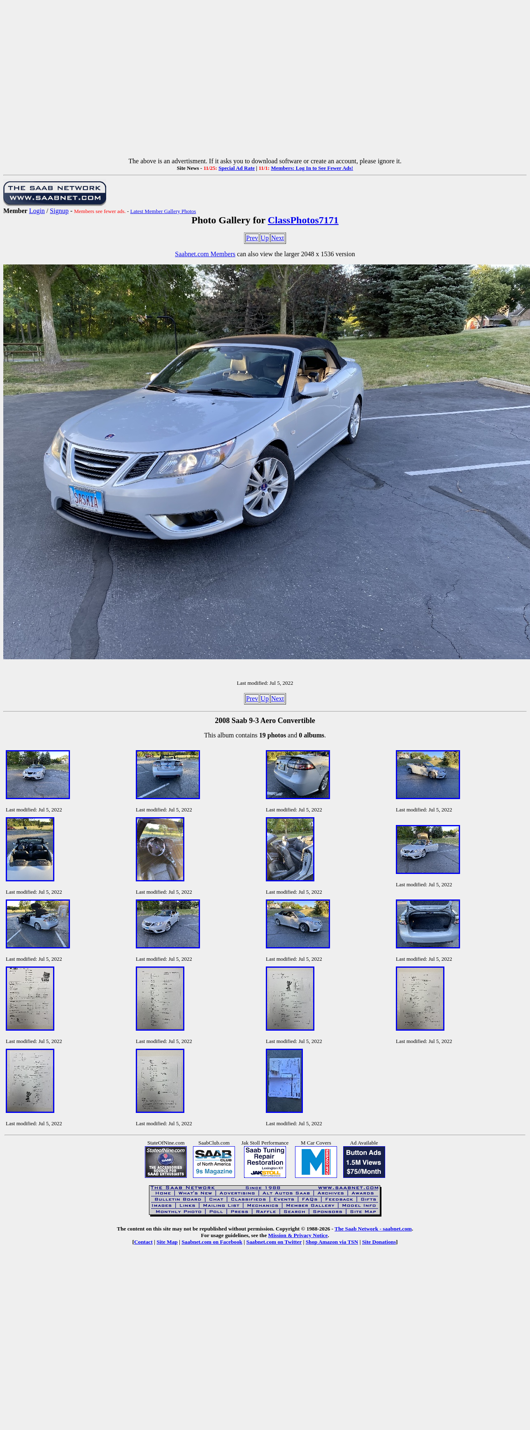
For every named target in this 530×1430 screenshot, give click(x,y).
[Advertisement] (263, 80)
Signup (59, 210)
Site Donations (379, 1242)
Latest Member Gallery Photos (163, 211)
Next (277, 237)
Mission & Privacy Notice (298, 1235)
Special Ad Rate (237, 168)
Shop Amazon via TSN (332, 1242)
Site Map (166, 1242)
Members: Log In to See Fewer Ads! (312, 168)
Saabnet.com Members (205, 253)
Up (264, 237)
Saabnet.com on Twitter (274, 1242)
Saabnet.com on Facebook (211, 1242)
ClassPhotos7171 (303, 220)
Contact (143, 1242)
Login (37, 210)
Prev (252, 237)
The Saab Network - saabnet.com (373, 1229)
